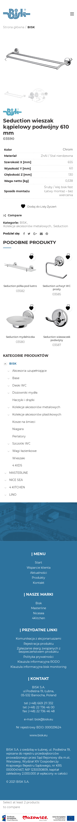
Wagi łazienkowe (24, 451)
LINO (12, 494)
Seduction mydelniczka (20, 336)
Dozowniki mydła (24, 392)
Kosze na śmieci (23, 422)
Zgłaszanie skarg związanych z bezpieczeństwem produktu (38, 650)
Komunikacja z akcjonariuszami (38, 638)
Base (15, 378)
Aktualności (38, 572)
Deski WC (19, 385)
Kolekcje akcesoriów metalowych (27, 226)
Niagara (18, 429)
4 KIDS (17, 465)
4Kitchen (38, 618)
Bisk (39, 603)
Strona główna (13, 27)
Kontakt (38, 582)
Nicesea (38, 613)
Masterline (38, 608)
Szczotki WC (21, 443)
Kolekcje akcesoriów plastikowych (36, 414)
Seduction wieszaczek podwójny (56, 338)
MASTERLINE (18, 473)
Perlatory (19, 436)
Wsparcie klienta (39, 567)
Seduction (60, 226)
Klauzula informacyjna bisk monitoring (38, 666)
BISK (31, 27)
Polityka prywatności (38, 656)
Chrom (68, 149)
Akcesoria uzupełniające (29, 371)
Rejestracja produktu (39, 643)
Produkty (38, 577)
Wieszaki (18, 458)
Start (38, 562)
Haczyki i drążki (23, 400)
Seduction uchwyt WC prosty (57, 287)
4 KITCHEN (17, 487)
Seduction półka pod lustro (20, 285)
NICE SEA (16, 480)
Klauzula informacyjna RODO (38, 661)
